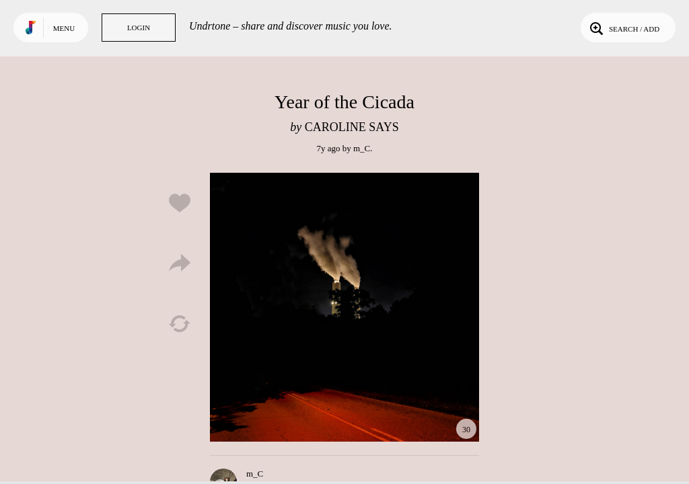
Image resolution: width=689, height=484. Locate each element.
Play (344, 307)
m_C (361, 148)
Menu (64, 28)
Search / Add (623, 27)
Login (138, 28)
